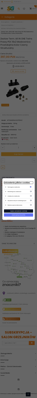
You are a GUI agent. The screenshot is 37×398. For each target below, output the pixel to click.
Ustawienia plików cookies (17, 182)
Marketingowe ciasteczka (14, 191)
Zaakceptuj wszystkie (18, 215)
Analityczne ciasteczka (14, 196)
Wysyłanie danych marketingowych (17, 200)
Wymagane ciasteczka (14, 187)
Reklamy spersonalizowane (15, 205)
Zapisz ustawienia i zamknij (18, 211)
